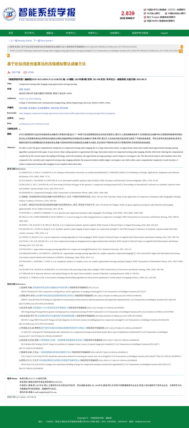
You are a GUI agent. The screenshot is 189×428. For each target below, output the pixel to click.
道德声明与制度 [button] (141, 33)
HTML (31, 72)
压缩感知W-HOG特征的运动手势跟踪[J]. (50, 308)
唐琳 (21, 89)
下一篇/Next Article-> (43, 41)
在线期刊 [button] (115, 33)
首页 (11, 33)
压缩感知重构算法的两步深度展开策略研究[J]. (59, 360)
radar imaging (24, 113)
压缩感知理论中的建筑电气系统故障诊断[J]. (57, 316)
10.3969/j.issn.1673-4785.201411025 (34, 124)
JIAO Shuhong (35, 99)
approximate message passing (87, 113)
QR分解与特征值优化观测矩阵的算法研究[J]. (55, 295)
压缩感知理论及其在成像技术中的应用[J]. (51, 287)
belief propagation (107, 113)
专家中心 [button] (93, 33)
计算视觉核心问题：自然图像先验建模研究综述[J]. (61, 340)
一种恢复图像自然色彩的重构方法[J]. (55, 352)
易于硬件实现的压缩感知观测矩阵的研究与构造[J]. (63, 328)
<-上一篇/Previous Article (20, 41)
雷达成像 (23, 108)
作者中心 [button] (71, 33)
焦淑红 (27, 89)
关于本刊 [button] (29, 33)
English (164, 33)
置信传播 (64, 108)
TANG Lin (23, 99)
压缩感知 (32, 108)
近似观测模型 (43, 108)
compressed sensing (39, 113)
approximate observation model (61, 113)
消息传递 (55, 108)
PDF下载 (16, 72)
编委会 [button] (50, 33)
